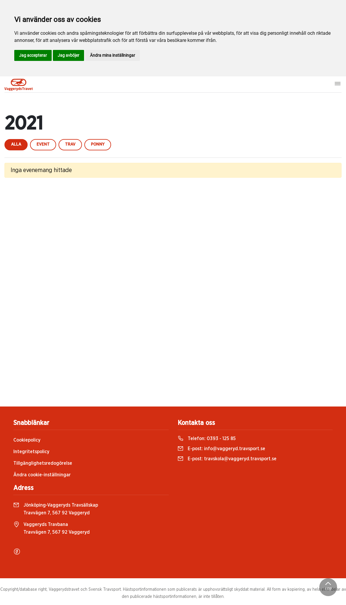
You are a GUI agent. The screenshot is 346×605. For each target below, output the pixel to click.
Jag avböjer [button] (68, 55)
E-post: (221, 449)
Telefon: (207, 438)
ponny (98, 144)
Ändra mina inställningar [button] (112, 55)
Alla (16, 144)
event (43, 144)
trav (70, 144)
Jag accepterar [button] (33, 55)
